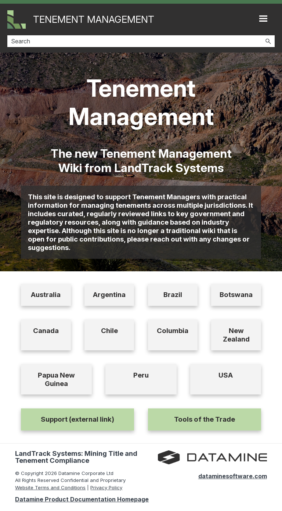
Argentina (109, 294)
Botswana (236, 294)
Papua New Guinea (56, 379)
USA (225, 375)
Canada (46, 330)
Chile (109, 330)
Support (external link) (77, 419)
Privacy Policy (106, 487)
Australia (46, 294)
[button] (268, 41)
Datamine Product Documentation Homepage (82, 499)
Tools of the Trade (204, 419)
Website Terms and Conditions (50, 487)
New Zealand (236, 334)
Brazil (172, 294)
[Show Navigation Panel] (263, 18)
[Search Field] (141, 41)
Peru (141, 375)
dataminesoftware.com (232, 476)
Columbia (172, 330)
